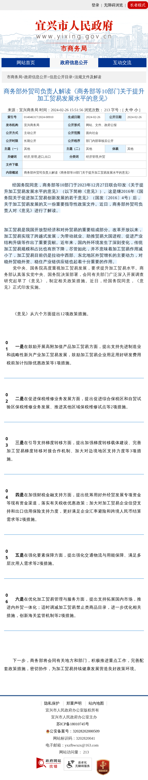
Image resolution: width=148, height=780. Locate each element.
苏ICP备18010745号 (72, 724)
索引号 (12, 117)
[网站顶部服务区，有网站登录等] (74, 5)
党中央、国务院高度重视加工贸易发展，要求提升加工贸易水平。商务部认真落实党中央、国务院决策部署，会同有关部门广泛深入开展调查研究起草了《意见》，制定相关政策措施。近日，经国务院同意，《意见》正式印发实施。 (74, 277)
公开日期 (115, 117)
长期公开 (30, 141)
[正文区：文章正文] (74, 387)
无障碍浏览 (113, 5)
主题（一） (12, 149)
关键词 (12, 157)
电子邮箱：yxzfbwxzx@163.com (72, 745)
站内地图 (96, 703)
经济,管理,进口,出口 (37, 157)
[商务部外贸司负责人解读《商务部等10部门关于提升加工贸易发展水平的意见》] (74, 95)
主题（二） (74, 149)
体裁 (115, 149)
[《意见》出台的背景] (74, 223)
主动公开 (30, 133)
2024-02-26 (93, 117)
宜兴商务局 (31, 125)
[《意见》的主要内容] (74, 300)
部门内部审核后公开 (100, 141)
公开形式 (74, 125)
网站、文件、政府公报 (101, 125)
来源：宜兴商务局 (23, 110)
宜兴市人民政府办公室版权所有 (72, 710)
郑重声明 (74, 703)
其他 (27, 149)
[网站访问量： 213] (74, 752)
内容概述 (12, 172)
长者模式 (137, 5)
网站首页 (26, 62)
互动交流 (122, 62)
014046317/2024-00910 (38, 117)
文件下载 (12, 164)
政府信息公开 (74, 62)
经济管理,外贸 (95, 157)
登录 (95, 5)
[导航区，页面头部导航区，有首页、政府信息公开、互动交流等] (74, 62)
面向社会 (92, 133)
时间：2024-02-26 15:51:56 (61, 110)
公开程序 (74, 141)
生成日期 (74, 117)
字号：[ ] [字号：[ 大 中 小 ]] (125, 110)
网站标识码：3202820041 (74, 738)
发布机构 (12, 125)
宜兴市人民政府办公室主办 (74, 717)
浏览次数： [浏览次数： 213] (97, 110)
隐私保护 (51, 703)
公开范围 (74, 133)
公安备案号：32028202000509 (73, 731)
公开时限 (12, 141)
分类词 (74, 157)
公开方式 (12, 133)
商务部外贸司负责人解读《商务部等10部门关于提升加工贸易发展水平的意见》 (77, 172)
